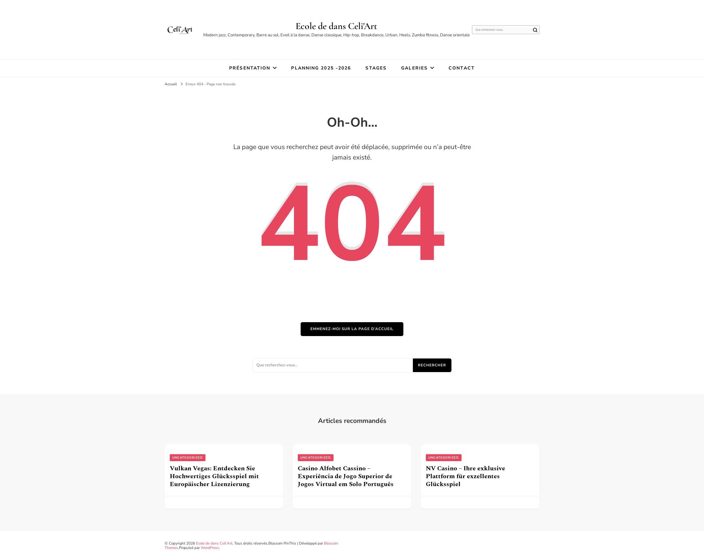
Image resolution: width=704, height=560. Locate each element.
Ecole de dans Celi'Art (336, 26)
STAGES (376, 68)
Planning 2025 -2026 (321, 68)
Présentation (249, 68)
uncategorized (187, 457)
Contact (462, 68)
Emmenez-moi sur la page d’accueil (352, 328)
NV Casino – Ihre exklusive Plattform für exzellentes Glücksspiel (465, 476)
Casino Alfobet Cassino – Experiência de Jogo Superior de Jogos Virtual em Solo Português (346, 476)
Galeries (414, 68)
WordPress (210, 547)
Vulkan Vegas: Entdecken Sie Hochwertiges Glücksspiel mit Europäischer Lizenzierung (214, 476)
